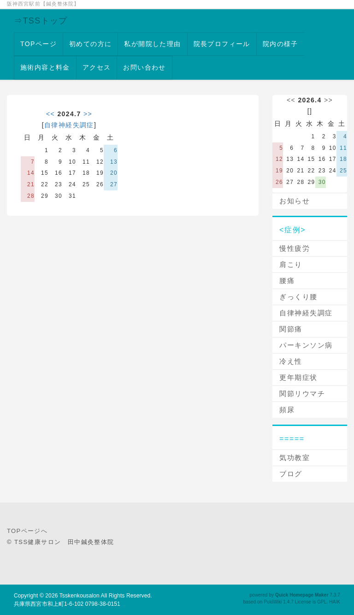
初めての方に (90, 43)
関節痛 (290, 329)
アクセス (97, 67)
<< (50, 114)
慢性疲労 (294, 248)
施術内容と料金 (45, 67)
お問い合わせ (144, 67)
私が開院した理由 (152, 43)
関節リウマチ (302, 393)
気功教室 (294, 457)
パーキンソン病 (306, 345)
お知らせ (294, 201)
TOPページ (38, 43)
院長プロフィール (222, 43)
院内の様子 (280, 43)
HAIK (334, 601)
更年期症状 (298, 377)
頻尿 (287, 410)
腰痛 (287, 280)
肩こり (290, 264)
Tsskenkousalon (79, 595)
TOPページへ (27, 530)
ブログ (290, 474)
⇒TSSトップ (41, 20)
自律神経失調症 (69, 125)
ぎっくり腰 (298, 297)
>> (87, 114)
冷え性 (290, 361)
